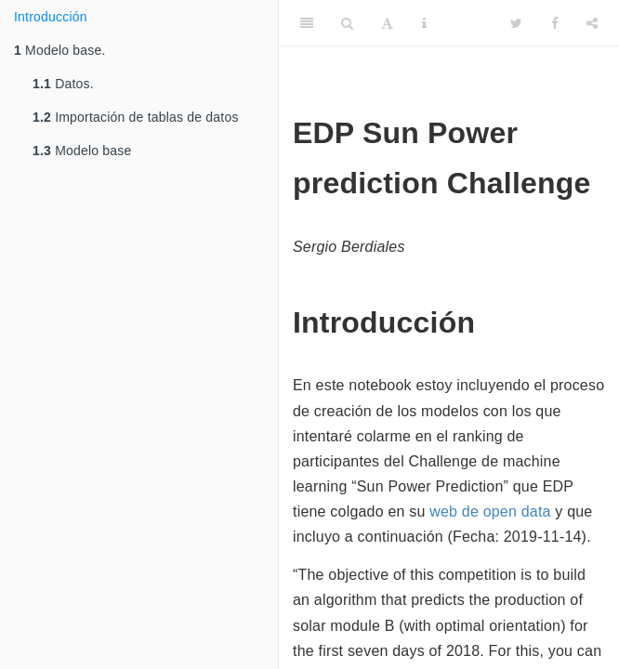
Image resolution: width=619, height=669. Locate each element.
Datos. (63, 83)
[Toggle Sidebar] (306, 23)
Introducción (50, 16)
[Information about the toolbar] (424, 23)
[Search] (347, 23)
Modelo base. (60, 50)
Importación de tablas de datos (136, 117)
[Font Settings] (387, 23)
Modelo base (82, 150)
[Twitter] (516, 23)
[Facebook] (555, 23)
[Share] (592, 23)
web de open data (489, 511)
